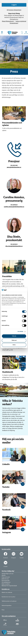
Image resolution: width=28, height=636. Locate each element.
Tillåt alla (14, 336)
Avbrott (4, 575)
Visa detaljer (20, 331)
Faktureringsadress (6, 605)
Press (3, 610)
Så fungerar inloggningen (14, 10)
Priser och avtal (6, 577)
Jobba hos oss (5, 578)
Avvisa (14, 344)
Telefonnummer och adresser (9, 601)
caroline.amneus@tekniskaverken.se (14, 206)
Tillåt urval (14, 340)
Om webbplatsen (6, 582)
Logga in (14, 5)
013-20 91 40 (14, 165)
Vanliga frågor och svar (7, 573)
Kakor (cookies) (6, 584)
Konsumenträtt (5, 580)
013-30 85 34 (14, 204)
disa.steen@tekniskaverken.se (14, 246)
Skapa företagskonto (8, 21)
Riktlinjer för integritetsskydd (9, 585)
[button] (2, 32)
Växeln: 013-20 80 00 (7, 592)
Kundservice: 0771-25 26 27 (8, 596)
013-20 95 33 (14, 244)
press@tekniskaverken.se (14, 167)
